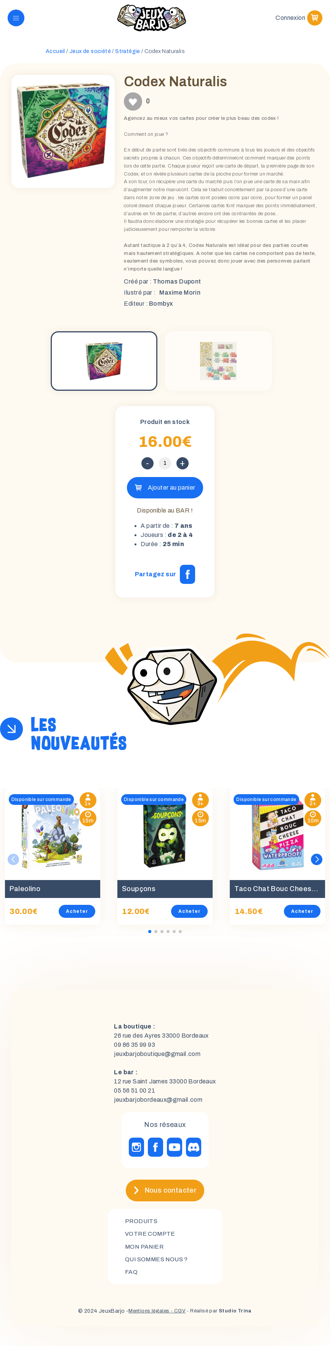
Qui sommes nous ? (158, 1262)
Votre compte (150, 1236)
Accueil (55, 53)
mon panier (145, 1249)
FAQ (131, 1275)
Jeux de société (90, 53)
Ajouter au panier (207, 490)
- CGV (177, 1314)
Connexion (290, 19)
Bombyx (161, 306)
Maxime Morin (179, 295)
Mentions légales (146, 1314)
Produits (142, 1223)
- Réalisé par (221, 1315)
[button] (316, 862)
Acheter (77, 913)
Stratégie (127, 53)
